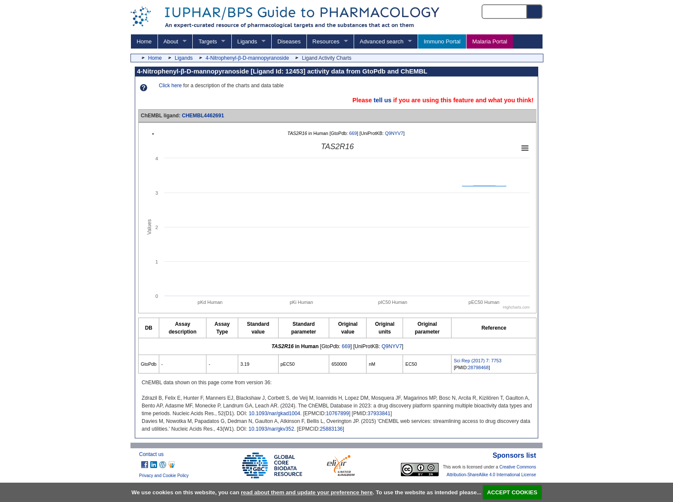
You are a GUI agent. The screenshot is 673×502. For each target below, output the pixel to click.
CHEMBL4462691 (203, 116)
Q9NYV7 (394, 133)
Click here (170, 86)
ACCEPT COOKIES (512, 492)
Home (144, 41)
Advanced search (381, 41)
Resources (326, 41)
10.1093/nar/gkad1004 (274, 413)
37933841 (378, 413)
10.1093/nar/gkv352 (271, 429)
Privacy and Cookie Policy (164, 475)
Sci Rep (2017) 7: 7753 (477, 360)
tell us (382, 100)
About (171, 41)
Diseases (288, 41)
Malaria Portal (489, 41)
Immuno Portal (442, 41)
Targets (207, 41)
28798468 (478, 367)
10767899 (337, 413)
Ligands (247, 41)
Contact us (151, 454)
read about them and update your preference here (307, 492)
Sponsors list (514, 455)
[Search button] (535, 11)
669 (353, 133)
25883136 (331, 429)
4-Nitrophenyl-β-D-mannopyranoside (247, 58)
